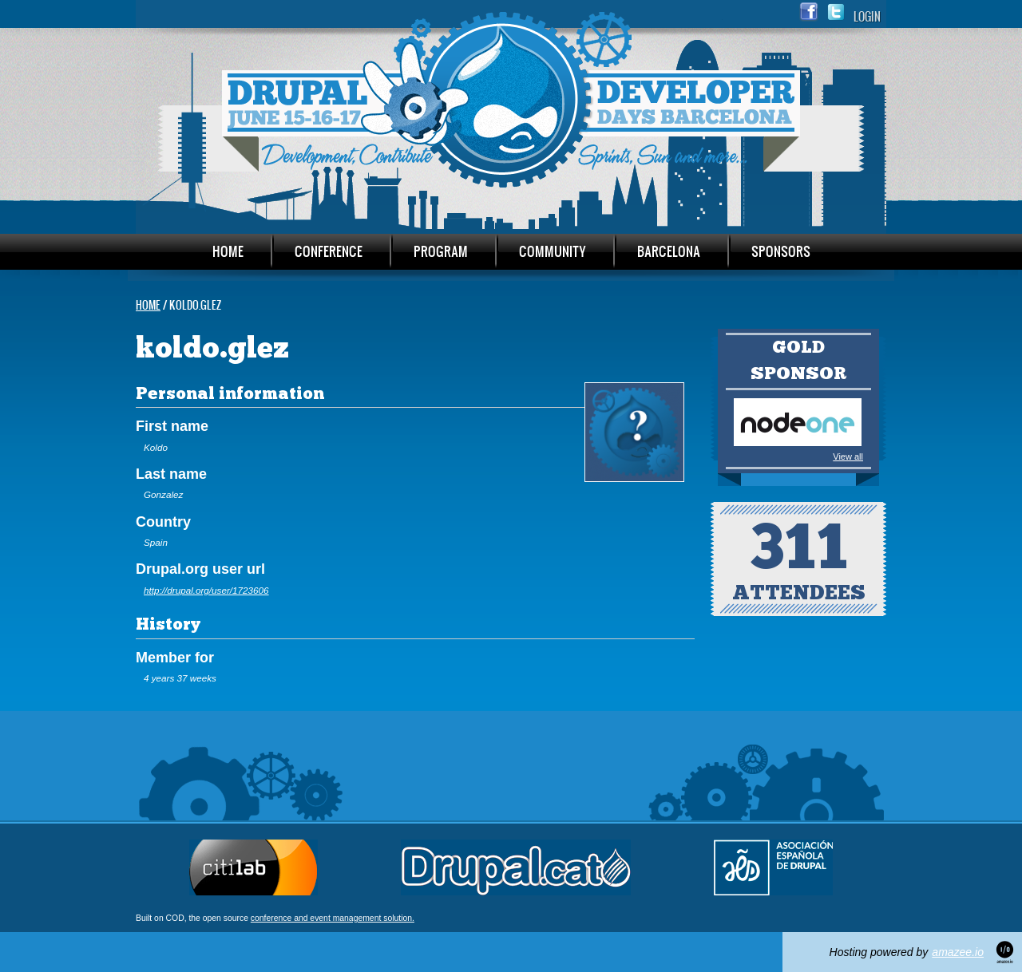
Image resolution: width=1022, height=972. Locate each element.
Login (867, 16)
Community (552, 251)
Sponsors (780, 251)
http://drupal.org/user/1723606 (206, 590)
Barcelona (668, 251)
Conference (328, 251)
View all (848, 456)
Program (441, 251)
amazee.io (958, 952)
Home (228, 251)
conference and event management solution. (332, 918)
